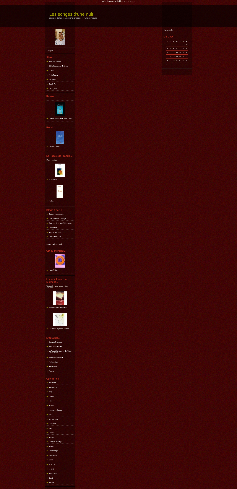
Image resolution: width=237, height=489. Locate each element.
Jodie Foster (53, 75)
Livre (50, 428)
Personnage (53, 451)
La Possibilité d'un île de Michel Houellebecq (60, 352)
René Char (53, 366)
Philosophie (53, 455)
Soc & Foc (53, 84)
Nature (51, 446)
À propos (50, 51)
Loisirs (51, 433)
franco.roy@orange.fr (54, 244)
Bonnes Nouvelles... (56, 214)
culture (51, 396)
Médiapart (52, 79)
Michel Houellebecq (56, 357)
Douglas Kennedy (55, 342)
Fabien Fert (53, 228)
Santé (51, 460)
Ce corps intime (54, 147)
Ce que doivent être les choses (60, 118)
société (51, 469)
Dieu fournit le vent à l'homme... (60, 223)
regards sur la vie (55, 232)
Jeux (50, 414)
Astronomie (53, 387)
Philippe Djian (54, 362)
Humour (52, 405)
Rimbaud (52, 371)
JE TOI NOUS (54, 180)
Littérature (52, 423)
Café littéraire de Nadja (57, 218)
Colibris (51, 70)
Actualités (52, 383)
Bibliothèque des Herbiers (58, 66)
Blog (50, 392)
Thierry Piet (53, 88)
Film (50, 401)
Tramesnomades (55, 237)
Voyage (51, 482)
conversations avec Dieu (58, 308)
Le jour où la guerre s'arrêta (59, 329)
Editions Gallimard (55, 346)
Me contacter (168, 30)
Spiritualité (53, 473)
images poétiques (55, 410)
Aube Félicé (53, 270)
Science (52, 464)
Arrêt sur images (55, 61)
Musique (52, 437)
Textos (51, 201)
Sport (51, 478)
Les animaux (53, 419)
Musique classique (56, 442)
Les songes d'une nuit (71, 14)
